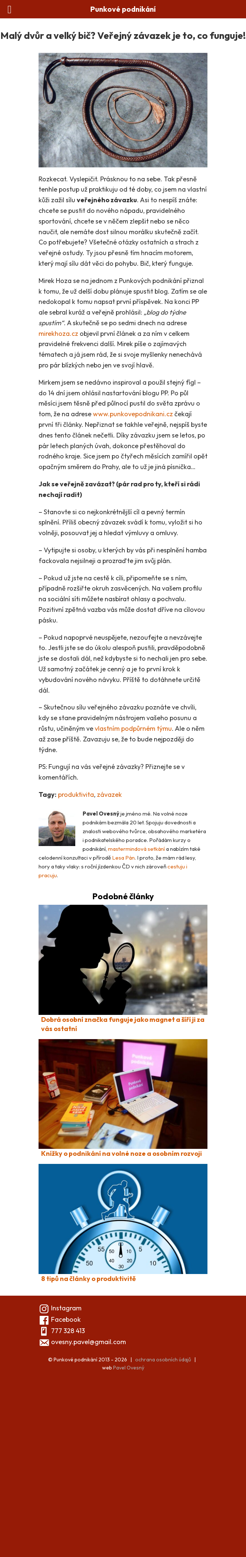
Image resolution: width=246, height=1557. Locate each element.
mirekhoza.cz (58, 333)
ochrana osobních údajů (163, 1359)
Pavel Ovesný (128, 1367)
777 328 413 (68, 1330)
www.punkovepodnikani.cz (133, 414)
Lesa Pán (123, 857)
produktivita (76, 794)
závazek (109, 794)
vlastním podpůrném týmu (133, 728)
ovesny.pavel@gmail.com (88, 1342)
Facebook (60, 1319)
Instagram (60, 1308)
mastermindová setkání (136, 848)
